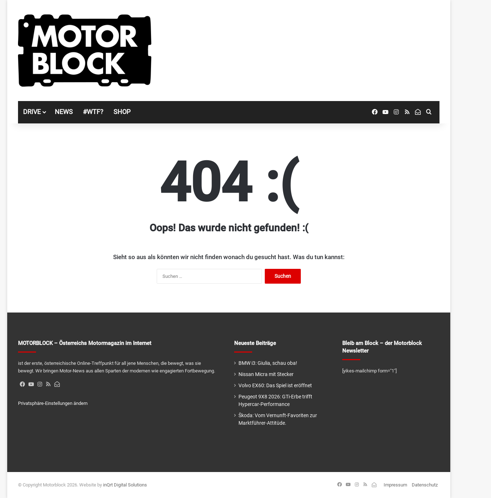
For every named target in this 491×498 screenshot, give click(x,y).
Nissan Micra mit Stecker (266, 374)
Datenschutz (425, 485)
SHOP (121, 111)
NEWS (64, 111)
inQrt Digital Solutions (125, 485)
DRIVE (32, 111)
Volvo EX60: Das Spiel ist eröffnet (275, 385)
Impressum (395, 485)
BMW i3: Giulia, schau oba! (267, 363)
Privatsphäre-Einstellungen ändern (53, 403)
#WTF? (93, 111)
